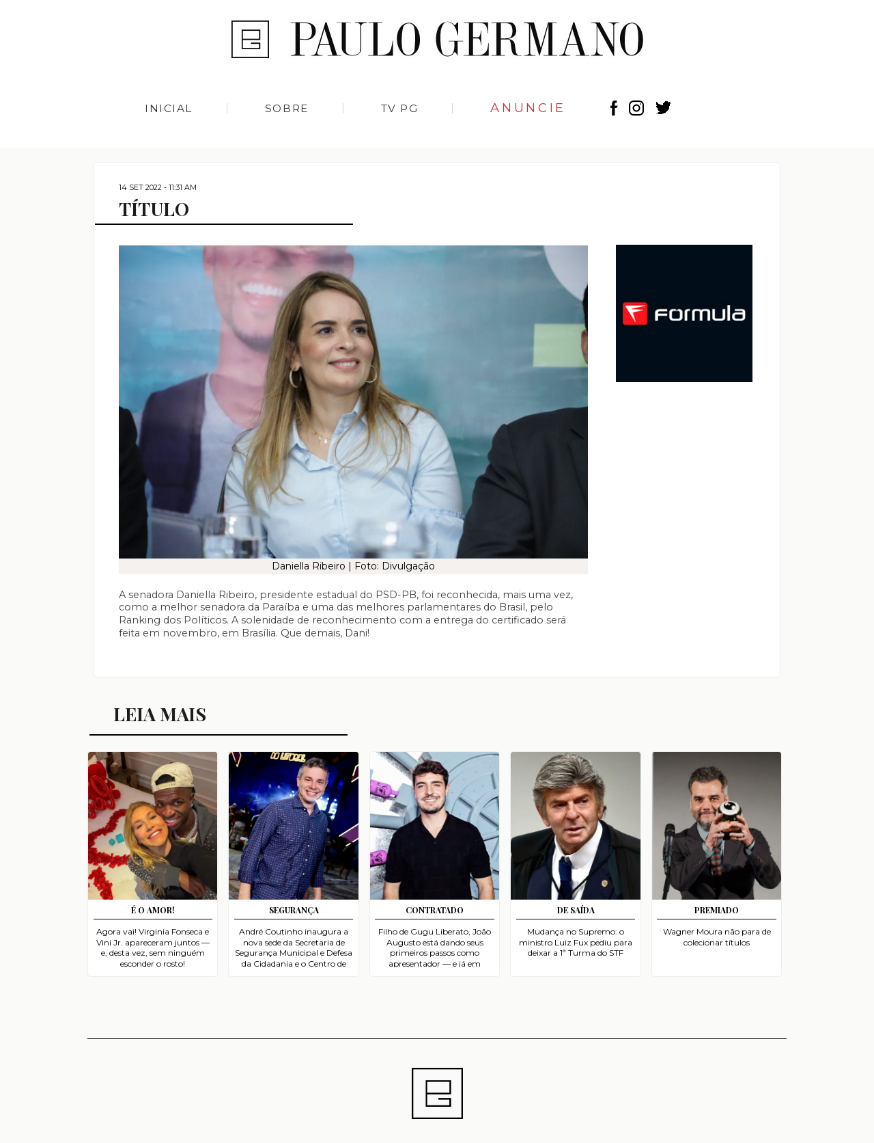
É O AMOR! (153, 909)
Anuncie (527, 108)
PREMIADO (716, 909)
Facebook (614, 108)
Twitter (663, 108)
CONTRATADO (435, 909)
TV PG (400, 108)
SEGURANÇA (294, 909)
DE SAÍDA (576, 909)
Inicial (169, 108)
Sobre (287, 108)
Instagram (638, 108)
